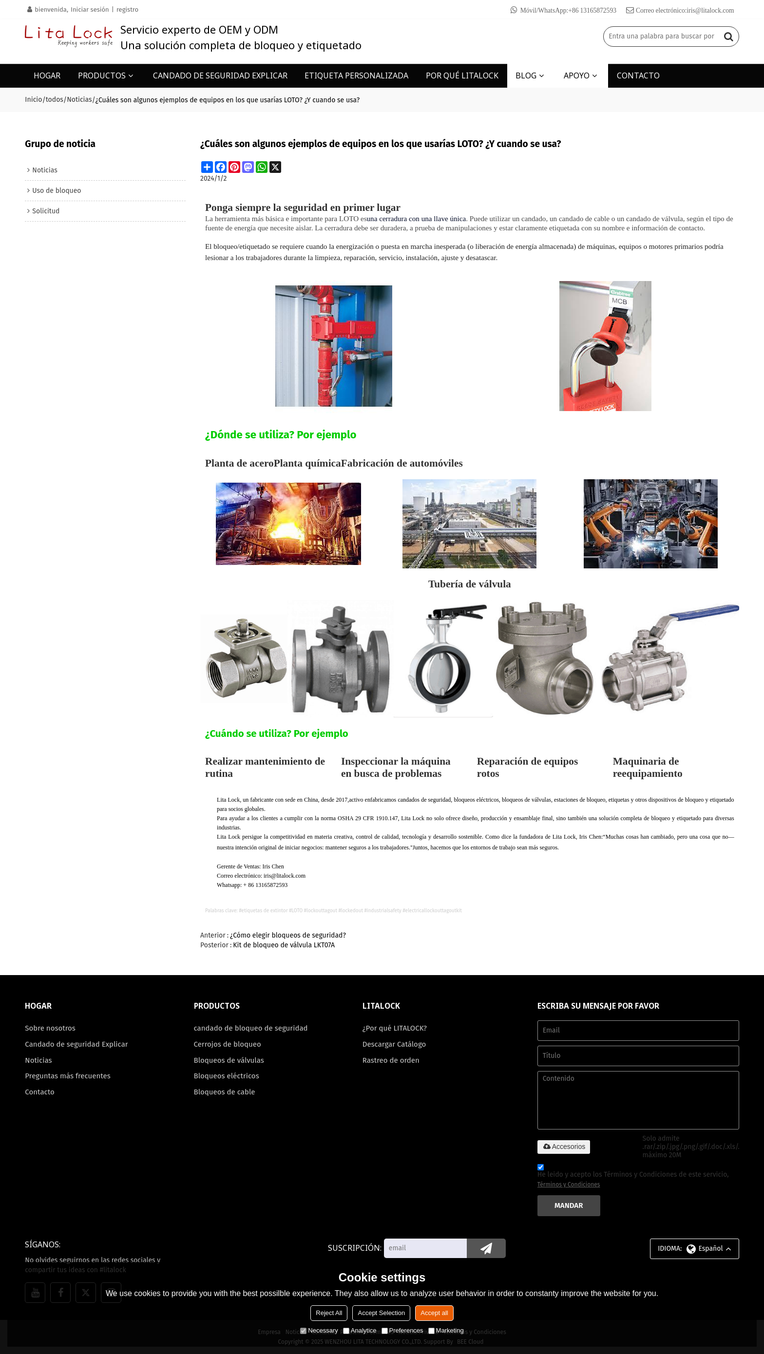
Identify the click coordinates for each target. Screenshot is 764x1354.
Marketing (446, 1330)
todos (54, 99)
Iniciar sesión (90, 9)
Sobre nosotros (50, 1028)
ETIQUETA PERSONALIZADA (356, 75)
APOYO (577, 75)
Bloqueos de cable (225, 1092)
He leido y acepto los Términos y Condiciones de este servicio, (633, 1177)
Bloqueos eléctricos (227, 1076)
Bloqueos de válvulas (229, 1060)
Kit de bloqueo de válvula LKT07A (284, 944)
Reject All (329, 1312)
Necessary (319, 1330)
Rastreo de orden (391, 1060)
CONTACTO (638, 75)
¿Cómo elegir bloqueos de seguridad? (288, 935)
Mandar (568, 1205)
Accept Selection (381, 1312)
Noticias (79, 99)
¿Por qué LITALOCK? (395, 1028)
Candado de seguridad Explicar (76, 1044)
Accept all (434, 1312)
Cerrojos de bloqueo (228, 1044)
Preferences (402, 1330)
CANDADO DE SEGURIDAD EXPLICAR (220, 75)
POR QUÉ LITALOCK (462, 75)
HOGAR (47, 75)
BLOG (526, 75)
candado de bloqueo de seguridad (251, 1028)
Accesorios (563, 1146)
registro (127, 9)
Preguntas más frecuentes (68, 1076)
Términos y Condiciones (568, 1184)
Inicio (33, 99)
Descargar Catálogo (394, 1044)
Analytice (360, 1330)
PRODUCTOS (102, 75)
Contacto (40, 1092)
